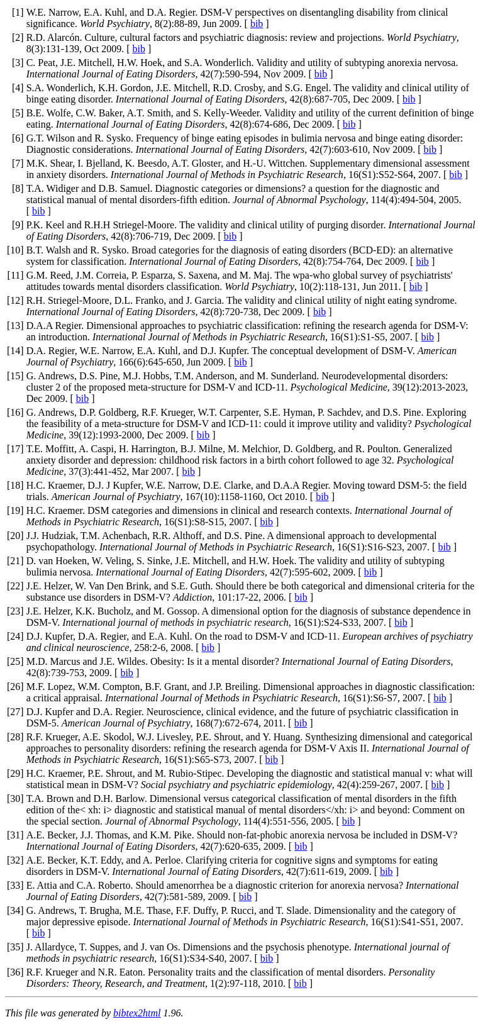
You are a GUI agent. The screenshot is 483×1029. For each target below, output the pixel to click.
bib (256, 23)
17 (15, 448)
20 (15, 535)
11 (15, 275)
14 (15, 350)
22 (15, 586)
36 (15, 972)
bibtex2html (137, 1013)
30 (15, 798)
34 (15, 910)
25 (15, 661)
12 (15, 300)
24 (15, 636)
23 (15, 611)
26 (15, 686)
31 (15, 835)
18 (15, 485)
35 (15, 947)
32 (15, 860)
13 (15, 325)
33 (15, 885)
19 (15, 510)
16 (15, 412)
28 (15, 736)
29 (15, 773)
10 (15, 250)
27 (15, 711)
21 (15, 560)
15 (15, 375)
